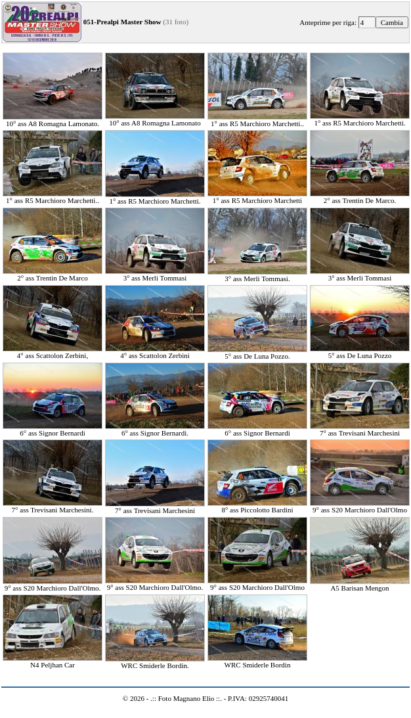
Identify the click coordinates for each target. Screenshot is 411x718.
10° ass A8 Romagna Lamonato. (52, 120)
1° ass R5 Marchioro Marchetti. (360, 119)
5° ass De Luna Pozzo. (257, 353)
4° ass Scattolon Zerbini (155, 352)
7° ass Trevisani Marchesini (360, 429)
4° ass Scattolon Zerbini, (52, 352)
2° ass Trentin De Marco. (360, 197)
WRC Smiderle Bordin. (155, 662)
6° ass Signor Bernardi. (155, 429)
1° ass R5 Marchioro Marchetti (257, 197)
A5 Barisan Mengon (360, 584)
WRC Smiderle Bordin (257, 661)
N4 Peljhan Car (52, 661)
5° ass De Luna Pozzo (360, 352)
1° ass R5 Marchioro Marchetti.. (257, 120)
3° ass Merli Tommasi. (257, 275)
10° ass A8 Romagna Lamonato (155, 119)
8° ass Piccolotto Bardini (257, 506)
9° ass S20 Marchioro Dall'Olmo (360, 506)
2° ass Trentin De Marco (52, 274)
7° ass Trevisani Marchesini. (52, 506)
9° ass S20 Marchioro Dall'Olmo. (52, 584)
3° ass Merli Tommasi (155, 274)
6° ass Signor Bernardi (52, 429)
